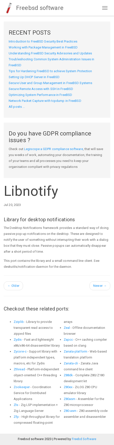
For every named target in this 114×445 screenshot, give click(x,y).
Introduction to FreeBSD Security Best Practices (43, 41)
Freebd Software (84, 439)
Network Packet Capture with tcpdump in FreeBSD (45, 101)
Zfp (16, 417)
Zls (16, 405)
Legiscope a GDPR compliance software (53, 149)
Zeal (67, 328)
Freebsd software (33, 7)
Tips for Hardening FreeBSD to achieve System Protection (50, 71)
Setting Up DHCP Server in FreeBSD (34, 77)
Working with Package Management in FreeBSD (43, 47)
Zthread (19, 369)
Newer (100, 286)
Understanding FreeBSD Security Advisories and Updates (50, 53)
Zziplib (19, 322)
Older (13, 286)
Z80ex (68, 387)
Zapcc (68, 339)
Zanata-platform (75, 351)
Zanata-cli (71, 363)
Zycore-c (20, 351)
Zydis (18, 339)
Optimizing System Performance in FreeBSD (40, 95)
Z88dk (68, 375)
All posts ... (17, 107)
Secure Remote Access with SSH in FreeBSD (41, 89)
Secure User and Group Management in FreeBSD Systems (50, 83)
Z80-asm (70, 411)
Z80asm (70, 399)
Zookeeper (22, 387)
